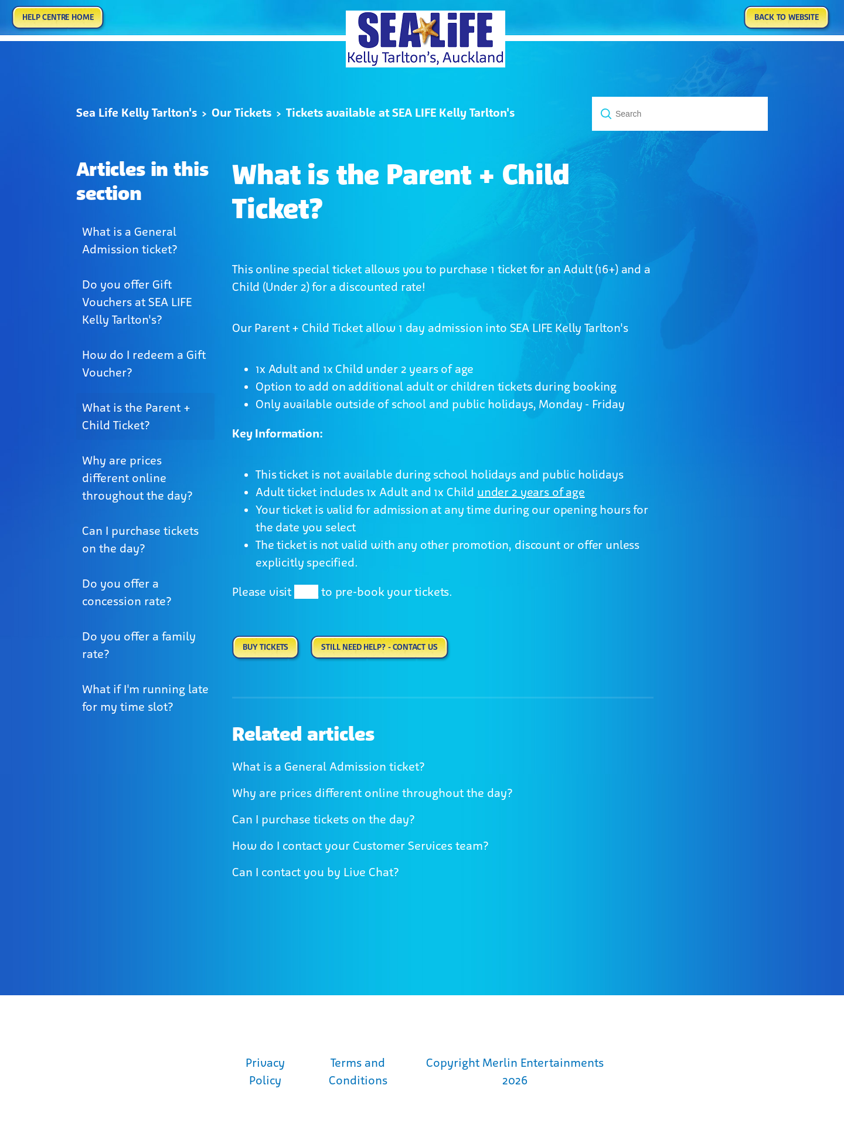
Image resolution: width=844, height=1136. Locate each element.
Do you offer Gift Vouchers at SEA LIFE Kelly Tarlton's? (137, 302)
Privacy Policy (265, 1071)
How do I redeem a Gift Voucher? (144, 363)
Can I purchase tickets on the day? (140, 539)
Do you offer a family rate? (139, 645)
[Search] (680, 114)
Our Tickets (241, 113)
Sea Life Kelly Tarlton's (136, 113)
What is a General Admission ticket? (130, 240)
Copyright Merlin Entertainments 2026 (515, 1071)
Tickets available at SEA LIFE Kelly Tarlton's (400, 113)
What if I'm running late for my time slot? (145, 698)
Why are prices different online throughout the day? (137, 478)
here (306, 592)
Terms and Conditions (358, 1071)
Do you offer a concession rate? (127, 592)
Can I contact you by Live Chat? (315, 872)
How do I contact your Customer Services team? (360, 846)
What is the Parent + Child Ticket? (136, 416)
